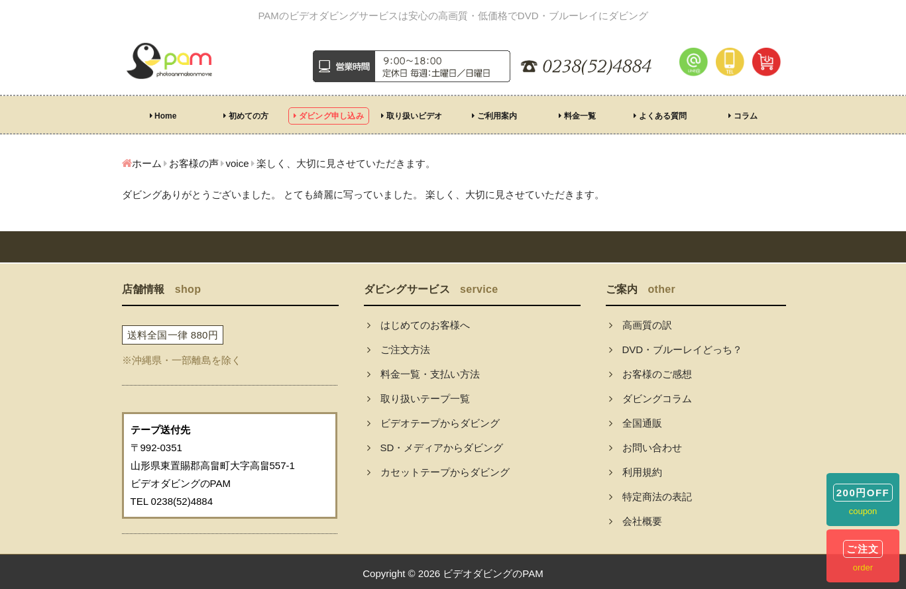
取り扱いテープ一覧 (418, 398)
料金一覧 (577, 116)
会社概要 (635, 521)
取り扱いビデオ (411, 116)
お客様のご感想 (650, 374)
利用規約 (635, 472)
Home (163, 116)
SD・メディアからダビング (435, 447)
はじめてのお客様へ (418, 325)
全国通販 (635, 423)
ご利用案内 (494, 116)
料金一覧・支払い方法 (423, 374)
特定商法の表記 (650, 496)
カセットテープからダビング (438, 472)
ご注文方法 (398, 349)
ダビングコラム (650, 398)
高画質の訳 (640, 325)
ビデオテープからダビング (433, 423)
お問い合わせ (645, 447)
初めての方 (245, 116)
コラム (742, 116)
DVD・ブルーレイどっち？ (676, 349)
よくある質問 (660, 116)
